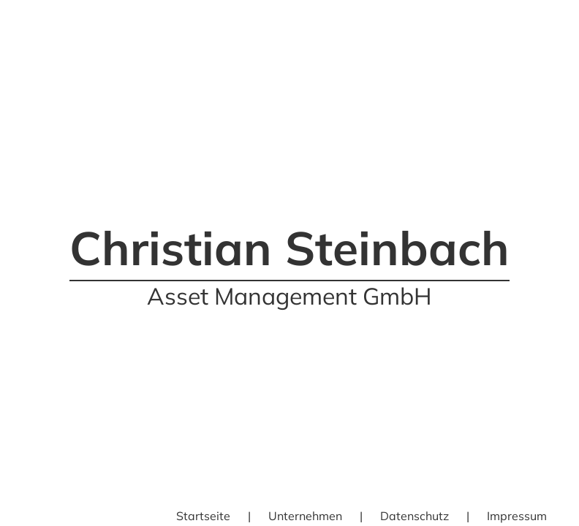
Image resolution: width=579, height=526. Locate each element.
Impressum (517, 515)
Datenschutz (414, 515)
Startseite (203, 515)
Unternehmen (305, 515)
